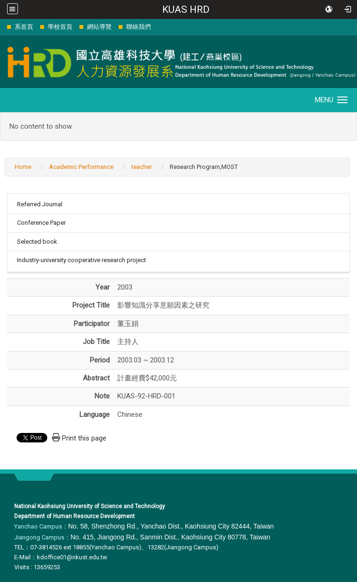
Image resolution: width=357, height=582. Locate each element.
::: (2, 26)
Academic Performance (81, 166)
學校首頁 (60, 26)
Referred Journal (39, 204)
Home (23, 166)
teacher (141, 166)
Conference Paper (41, 222)
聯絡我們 (138, 26)
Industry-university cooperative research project (81, 260)
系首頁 (24, 26)
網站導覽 (99, 26)
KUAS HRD (185, 9)
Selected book (37, 241)
